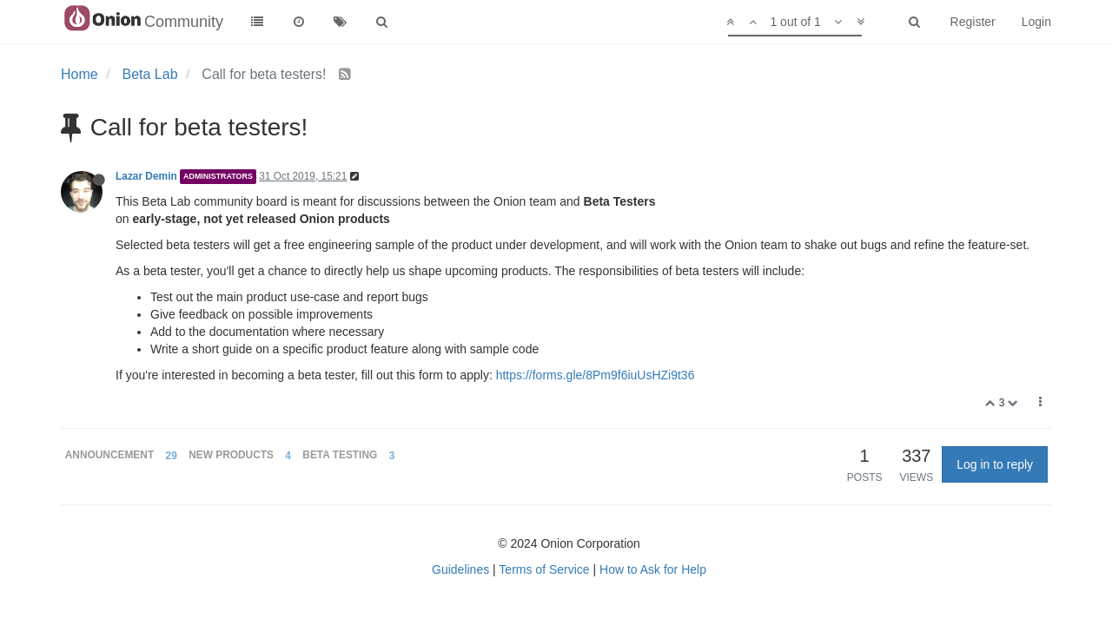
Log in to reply (994, 464)
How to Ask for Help (652, 569)
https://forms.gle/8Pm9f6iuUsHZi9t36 (595, 375)
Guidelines (460, 569)
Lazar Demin (146, 176)
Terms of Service (544, 569)
